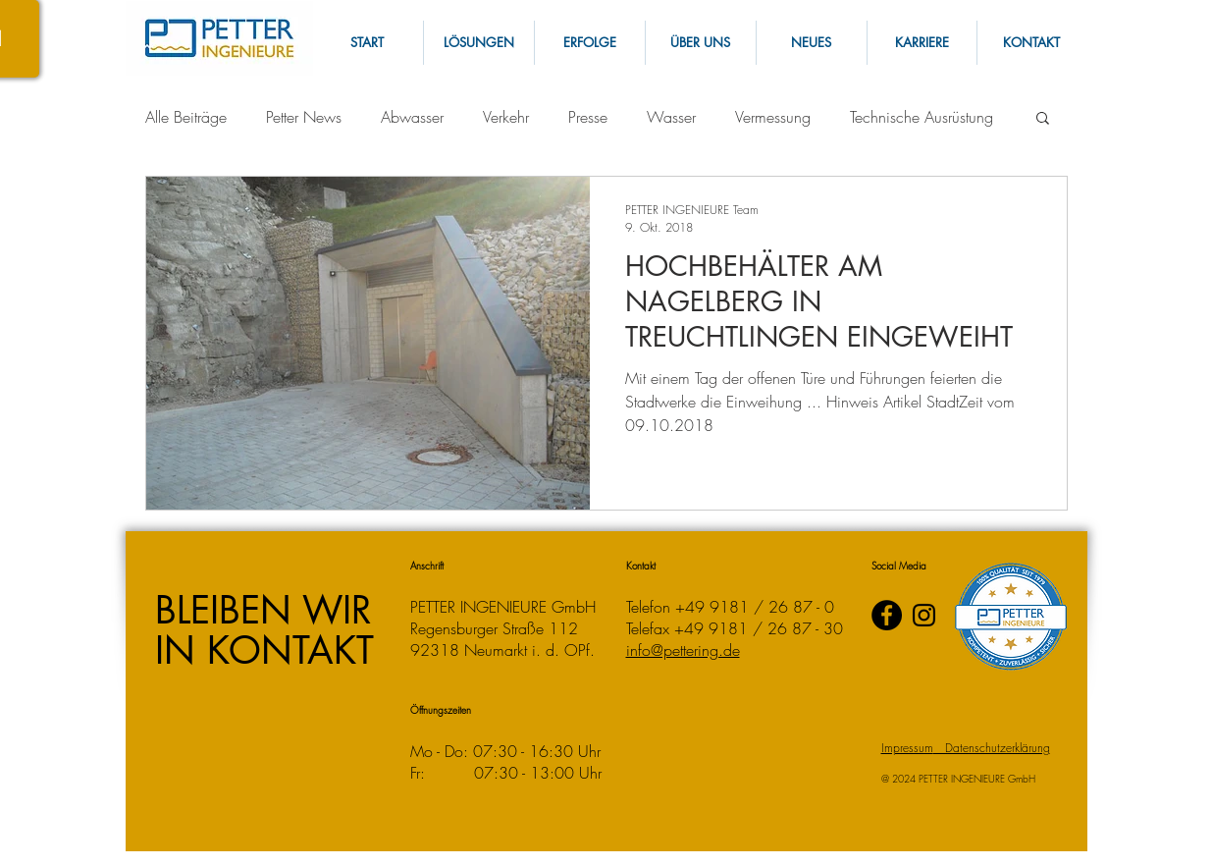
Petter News (304, 117)
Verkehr (506, 117)
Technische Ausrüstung (921, 117)
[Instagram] (924, 615)
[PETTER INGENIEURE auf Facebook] (886, 615)
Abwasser (412, 117)
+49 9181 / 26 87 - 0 (754, 607)
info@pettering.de (683, 650)
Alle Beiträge (186, 117)
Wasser (671, 117)
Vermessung (773, 117)
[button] (1031, 43)
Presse (587, 117)
